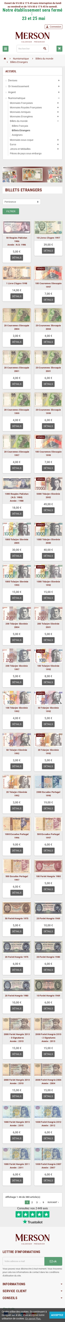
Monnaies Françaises (21, 103)
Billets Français (20, 125)
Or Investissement (18, 86)
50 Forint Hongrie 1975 (16, 918)
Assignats (17, 135)
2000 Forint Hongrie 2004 (48, 1080)
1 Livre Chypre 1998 (16, 283)
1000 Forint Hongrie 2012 (48, 1122)
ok (53, 1262)
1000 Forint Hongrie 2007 (48, 1164)
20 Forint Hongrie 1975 (16, 957)
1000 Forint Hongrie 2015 (17, 1122)
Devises (12, 80)
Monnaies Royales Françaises (26, 107)
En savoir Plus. (33, 1318)
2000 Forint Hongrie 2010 (17, 1080)
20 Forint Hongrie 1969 (48, 918)
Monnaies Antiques (20, 112)
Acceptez (57, 1315)
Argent (12, 92)
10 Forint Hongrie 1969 (48, 995)
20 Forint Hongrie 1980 (48, 957)
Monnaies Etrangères (21, 116)
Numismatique (16, 98)
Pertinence (10, 201)
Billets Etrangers (21, 130)
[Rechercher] (33, 48)
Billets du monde (19, 121)
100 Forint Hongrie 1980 (48, 876)
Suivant (53, 1202)
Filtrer (10, 211)
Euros (13, 144)
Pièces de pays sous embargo (26, 153)
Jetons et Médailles (20, 149)
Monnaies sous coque (21, 140)
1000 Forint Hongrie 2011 (17, 1164)
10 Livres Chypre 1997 (48, 237)
